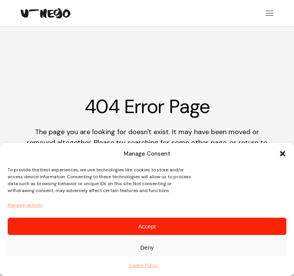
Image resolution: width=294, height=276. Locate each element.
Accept (147, 226)
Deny (147, 247)
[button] (282, 154)
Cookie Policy (143, 265)
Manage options (25, 205)
